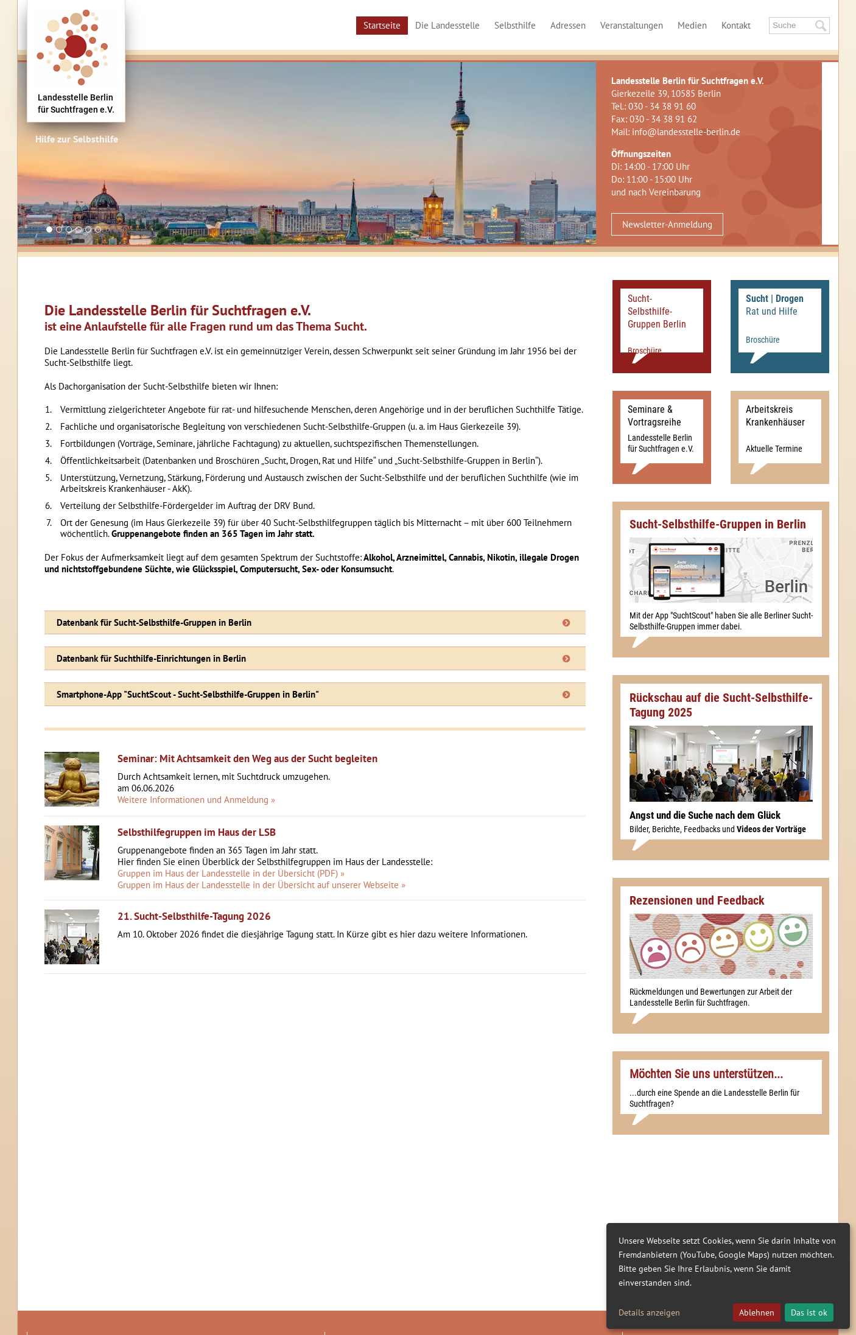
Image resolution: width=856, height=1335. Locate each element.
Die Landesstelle (447, 25)
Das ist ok (809, 1312)
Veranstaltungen (631, 25)
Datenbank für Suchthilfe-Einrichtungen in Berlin (151, 658)
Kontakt (736, 25)
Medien (692, 25)
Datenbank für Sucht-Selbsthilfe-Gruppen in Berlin (154, 622)
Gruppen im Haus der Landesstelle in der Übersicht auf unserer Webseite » (261, 885)
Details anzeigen (649, 1312)
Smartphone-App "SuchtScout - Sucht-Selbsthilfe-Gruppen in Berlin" (188, 694)
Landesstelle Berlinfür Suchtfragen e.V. (76, 103)
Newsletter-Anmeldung (667, 224)
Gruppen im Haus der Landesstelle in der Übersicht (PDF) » (231, 873)
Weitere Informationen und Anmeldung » (196, 799)
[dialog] (728, 1276)
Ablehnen (756, 1312)
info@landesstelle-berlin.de (686, 132)
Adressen (568, 25)
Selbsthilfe (515, 25)
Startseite (382, 25)
